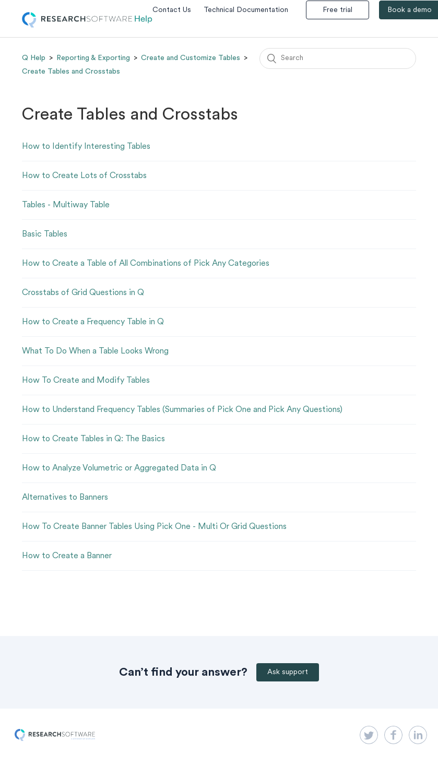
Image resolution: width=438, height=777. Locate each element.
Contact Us (171, 10)
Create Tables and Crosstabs (71, 71)
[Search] (337, 58)
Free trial (337, 10)
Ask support (287, 672)
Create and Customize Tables (190, 58)
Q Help (33, 58)
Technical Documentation (246, 10)
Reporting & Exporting (93, 58)
